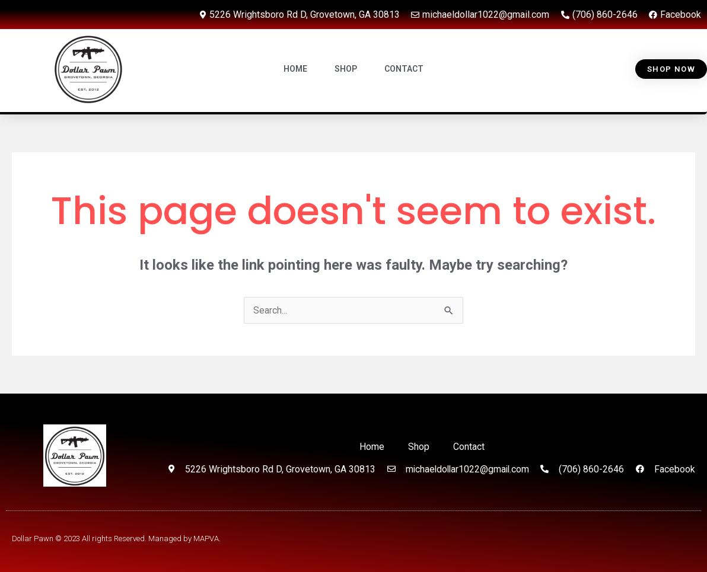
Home (371, 446)
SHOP (346, 69)
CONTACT (403, 69)
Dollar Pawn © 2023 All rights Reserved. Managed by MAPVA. (116, 538)
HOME (295, 69)
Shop (418, 446)
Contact (469, 446)
